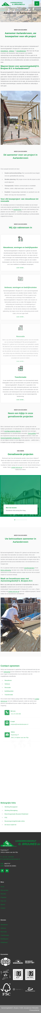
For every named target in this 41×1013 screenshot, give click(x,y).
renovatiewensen (21, 51)
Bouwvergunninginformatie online (15, 835)
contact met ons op (13, 599)
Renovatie (8, 695)
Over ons (3, 901)
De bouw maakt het (10, 839)
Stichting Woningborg (11, 824)
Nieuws (3, 904)
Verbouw (7, 691)
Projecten (3, 897)
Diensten (3, 894)
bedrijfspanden (9, 698)
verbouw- (11, 51)
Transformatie (9, 702)
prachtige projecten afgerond (12, 434)
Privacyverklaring (34, 1010)
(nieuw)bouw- (4, 51)
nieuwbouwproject (29, 575)
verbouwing (7, 679)
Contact (3, 908)
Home (2, 886)
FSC (6, 831)
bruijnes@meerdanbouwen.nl (10, 859)
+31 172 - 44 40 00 (7, 857)
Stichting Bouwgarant (11, 821)
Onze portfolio (32, 436)
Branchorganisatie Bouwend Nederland (16, 828)
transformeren (17, 218)
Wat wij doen (4, 890)
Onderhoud (4, 942)
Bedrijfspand (4, 939)
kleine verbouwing (6, 577)
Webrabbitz (35, 1008)
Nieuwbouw (8, 688)
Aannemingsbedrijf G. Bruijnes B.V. (10, 441)
